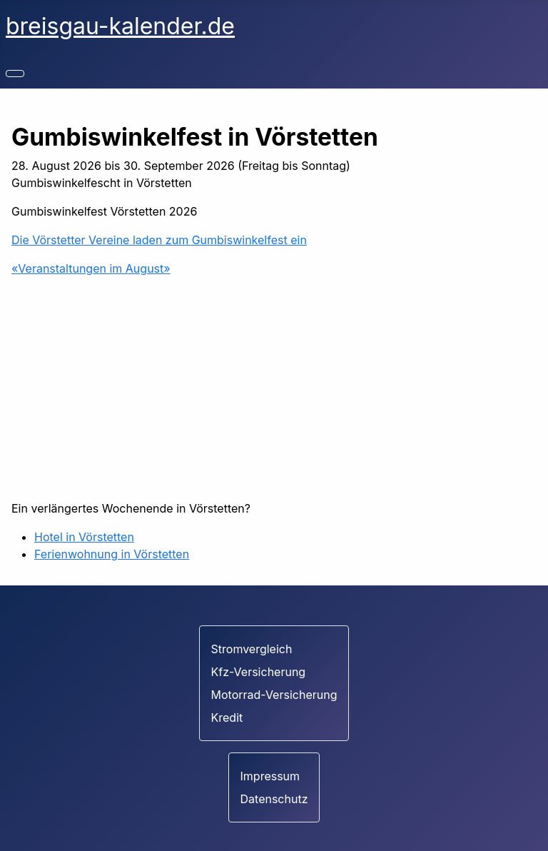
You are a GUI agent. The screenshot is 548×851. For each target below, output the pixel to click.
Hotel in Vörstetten (84, 537)
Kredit (227, 717)
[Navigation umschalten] (15, 73)
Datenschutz (274, 799)
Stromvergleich (252, 649)
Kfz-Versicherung (258, 672)
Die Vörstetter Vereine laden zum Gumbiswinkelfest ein (159, 240)
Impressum (270, 776)
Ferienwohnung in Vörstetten (111, 554)
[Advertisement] (274, 388)
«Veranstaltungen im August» (91, 268)
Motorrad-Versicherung (274, 695)
